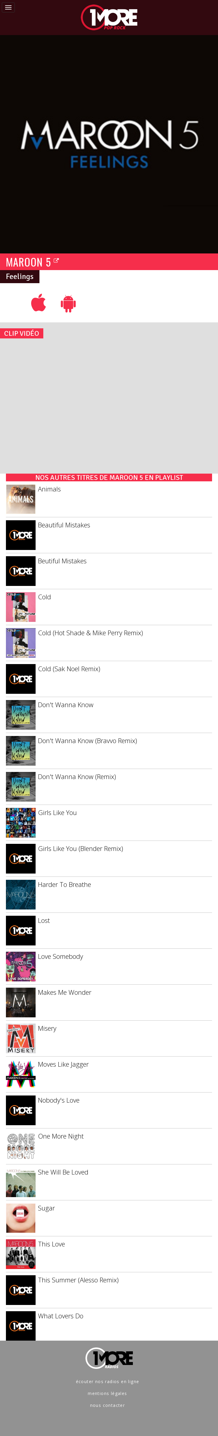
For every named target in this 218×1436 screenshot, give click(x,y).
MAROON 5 (32, 261)
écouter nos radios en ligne (107, 1381)
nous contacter (107, 1405)
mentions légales (107, 1393)
